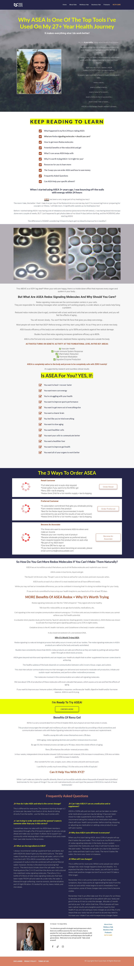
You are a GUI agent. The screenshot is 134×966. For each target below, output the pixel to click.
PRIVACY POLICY (30, 961)
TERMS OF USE (43, 961)
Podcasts (106, 5)
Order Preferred (108, 509)
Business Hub (96, 5)
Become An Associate (108, 537)
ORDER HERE (67, 709)
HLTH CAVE (117, 5)
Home (65, 5)
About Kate (73, 5)
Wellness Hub (84, 5)
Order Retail (108, 487)
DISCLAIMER (18, 961)
